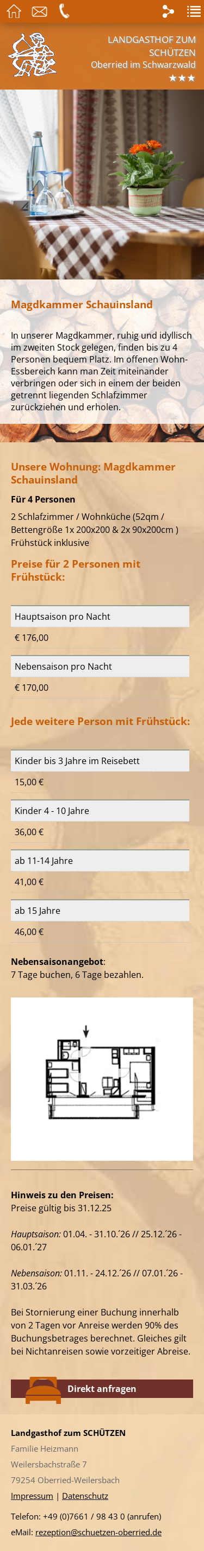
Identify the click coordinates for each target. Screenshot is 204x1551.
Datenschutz (85, 1495)
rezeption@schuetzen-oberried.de (98, 1532)
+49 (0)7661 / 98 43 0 (84, 1516)
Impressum (32, 1495)
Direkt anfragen (81, 1389)
